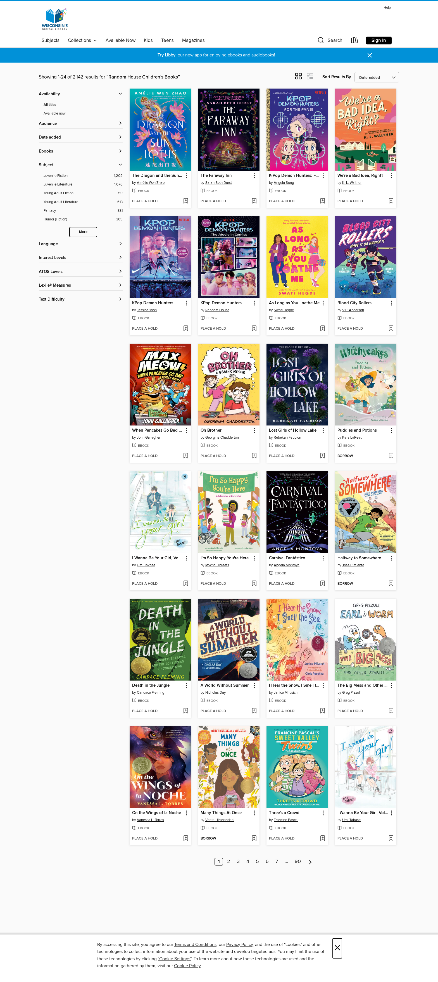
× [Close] (337, 948)
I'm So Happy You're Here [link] (225, 558)
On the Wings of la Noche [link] (156, 812)
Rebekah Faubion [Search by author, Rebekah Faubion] (287, 437)
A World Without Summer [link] (225, 685)
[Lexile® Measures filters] (81, 286)
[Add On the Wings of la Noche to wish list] (185, 838)
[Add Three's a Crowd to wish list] (322, 838)
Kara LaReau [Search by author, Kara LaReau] (352, 437)
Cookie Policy (187, 966)
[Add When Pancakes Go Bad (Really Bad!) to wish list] (185, 456)
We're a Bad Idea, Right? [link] (360, 175)
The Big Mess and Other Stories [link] (363, 685)
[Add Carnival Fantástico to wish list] (322, 584)
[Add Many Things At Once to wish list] (254, 838)
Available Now (120, 40)
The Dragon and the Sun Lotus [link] (157, 175)
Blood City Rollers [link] (354, 303)
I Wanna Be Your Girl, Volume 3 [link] (157, 558)
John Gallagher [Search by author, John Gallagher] (148, 437)
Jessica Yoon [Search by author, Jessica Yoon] (147, 310)
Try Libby (166, 55)
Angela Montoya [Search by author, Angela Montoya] (286, 565)
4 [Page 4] (247, 862)
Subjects (50, 40)
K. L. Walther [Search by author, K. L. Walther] (351, 182)
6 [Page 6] (267, 862)
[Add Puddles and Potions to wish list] (390, 456)
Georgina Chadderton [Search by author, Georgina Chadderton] (222, 437)
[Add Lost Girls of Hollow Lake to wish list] (322, 456)
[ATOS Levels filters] (81, 272)
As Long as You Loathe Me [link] (294, 303)
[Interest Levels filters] (81, 258)
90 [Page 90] (298, 862)
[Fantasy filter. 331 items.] (83, 211)
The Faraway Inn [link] (216, 175)
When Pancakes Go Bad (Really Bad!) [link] (157, 430)
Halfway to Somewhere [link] (359, 558)
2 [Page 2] (228, 862)
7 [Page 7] (276, 862)
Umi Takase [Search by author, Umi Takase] (146, 565)
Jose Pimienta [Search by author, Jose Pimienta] (353, 565)
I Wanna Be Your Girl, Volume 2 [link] (363, 812)
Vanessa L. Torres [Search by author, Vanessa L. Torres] (150, 820)
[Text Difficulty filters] (81, 300)
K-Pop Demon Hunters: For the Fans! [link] (294, 175)
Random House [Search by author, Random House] (217, 310)
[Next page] (310, 861)
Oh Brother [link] (211, 430)
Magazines (193, 40)
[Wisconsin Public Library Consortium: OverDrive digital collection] (54, 19)
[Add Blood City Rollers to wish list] (390, 328)
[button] (329, 41)
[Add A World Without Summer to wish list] (254, 711)
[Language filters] (81, 244)
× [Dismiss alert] (370, 55)
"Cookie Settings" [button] (174, 959)
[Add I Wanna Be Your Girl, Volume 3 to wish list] (185, 584)
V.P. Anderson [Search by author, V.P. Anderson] (353, 310)
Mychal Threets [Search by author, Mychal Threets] (217, 565)
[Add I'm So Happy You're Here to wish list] (254, 584)
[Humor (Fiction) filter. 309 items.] (83, 219)
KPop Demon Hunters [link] (152, 303)
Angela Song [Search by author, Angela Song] (284, 182)
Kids (148, 40)
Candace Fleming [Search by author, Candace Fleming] (150, 692)
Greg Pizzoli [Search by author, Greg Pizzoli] (351, 692)
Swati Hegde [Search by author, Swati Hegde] (284, 310)
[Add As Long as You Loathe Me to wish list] (322, 328)
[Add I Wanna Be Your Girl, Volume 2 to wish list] (390, 838)
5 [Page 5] (257, 862)
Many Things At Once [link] (221, 812)
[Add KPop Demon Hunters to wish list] (185, 328)
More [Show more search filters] (83, 232)
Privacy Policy (239, 944)
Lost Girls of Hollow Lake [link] (292, 430)
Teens (167, 40)
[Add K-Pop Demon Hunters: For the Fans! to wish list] (322, 201)
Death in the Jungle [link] (151, 685)
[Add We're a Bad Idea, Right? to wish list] (390, 201)
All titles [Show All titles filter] (50, 105)
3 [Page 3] (238, 862)
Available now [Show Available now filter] (55, 113)
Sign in (379, 40)
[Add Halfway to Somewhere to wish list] (390, 584)
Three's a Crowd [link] (284, 812)
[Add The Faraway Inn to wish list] (254, 201)
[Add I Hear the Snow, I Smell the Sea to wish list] (322, 711)
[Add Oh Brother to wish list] (254, 456)
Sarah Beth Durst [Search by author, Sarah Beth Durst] (218, 182)
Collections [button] (82, 40)
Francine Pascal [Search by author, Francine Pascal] (286, 820)
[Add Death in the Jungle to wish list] (185, 711)
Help (387, 8)
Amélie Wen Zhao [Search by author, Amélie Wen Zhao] (151, 182)
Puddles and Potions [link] (357, 430)
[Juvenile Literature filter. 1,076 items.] (83, 184)
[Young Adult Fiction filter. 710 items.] (83, 193)
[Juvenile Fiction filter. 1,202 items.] (83, 176)
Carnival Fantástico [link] (287, 558)
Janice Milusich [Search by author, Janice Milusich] (285, 692)
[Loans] (354, 41)
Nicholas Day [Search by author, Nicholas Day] (215, 692)
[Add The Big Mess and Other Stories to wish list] (390, 711)
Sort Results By (336, 77)
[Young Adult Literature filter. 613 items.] (83, 202)
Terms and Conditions (195, 944)
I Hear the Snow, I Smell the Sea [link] (294, 685)
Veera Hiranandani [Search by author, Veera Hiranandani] (219, 820)
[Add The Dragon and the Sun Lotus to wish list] (185, 201)
